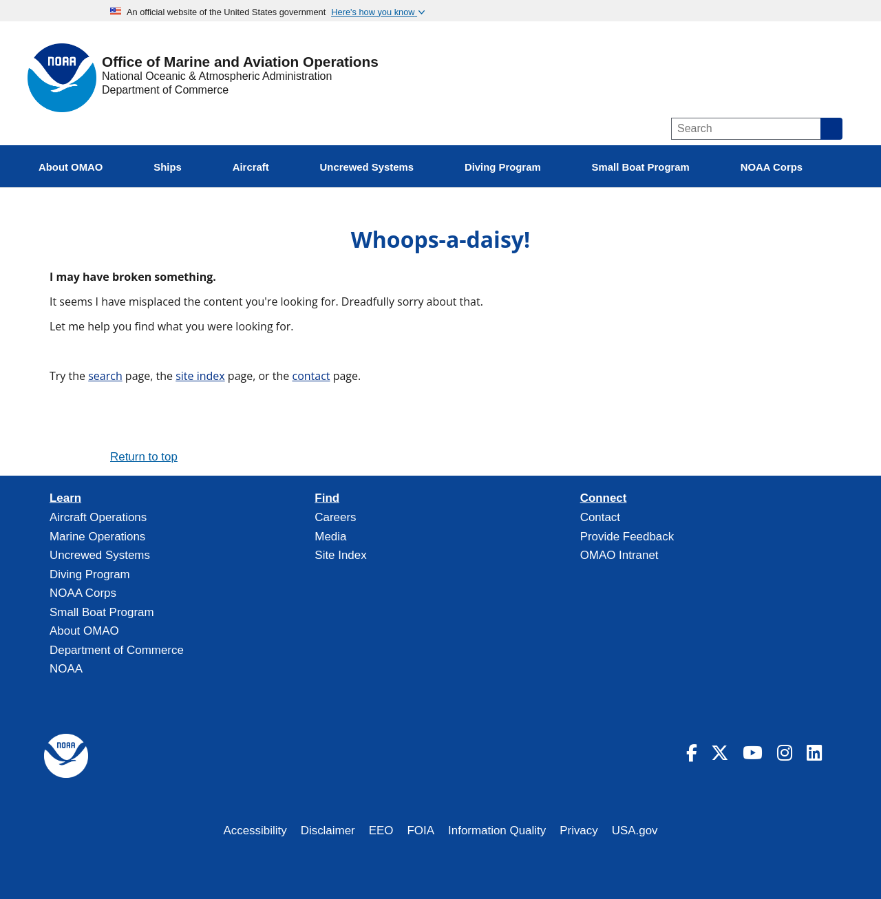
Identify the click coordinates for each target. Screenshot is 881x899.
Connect (603, 498)
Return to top (144, 456)
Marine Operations (97, 536)
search (105, 375)
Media (330, 536)
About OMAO (84, 630)
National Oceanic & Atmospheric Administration (217, 76)
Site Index (340, 555)
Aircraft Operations (98, 517)
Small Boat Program (102, 612)
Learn (65, 498)
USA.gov (635, 830)
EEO (381, 830)
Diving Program (90, 574)
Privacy (579, 830)
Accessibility (254, 830)
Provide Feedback (627, 536)
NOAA (66, 668)
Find (327, 498)
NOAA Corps (83, 593)
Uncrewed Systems (100, 555)
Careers (335, 517)
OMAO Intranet (619, 555)
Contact (600, 517)
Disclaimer (328, 830)
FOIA (421, 830)
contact (311, 375)
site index (200, 375)
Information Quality (497, 830)
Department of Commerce (165, 90)
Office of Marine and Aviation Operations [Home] (240, 62)
